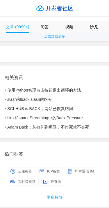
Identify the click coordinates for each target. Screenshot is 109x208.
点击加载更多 (54, 36)
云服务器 (21, 171)
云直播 (52, 181)
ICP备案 (50, 171)
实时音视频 (22, 181)
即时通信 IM (80, 171)
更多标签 (55, 197)
